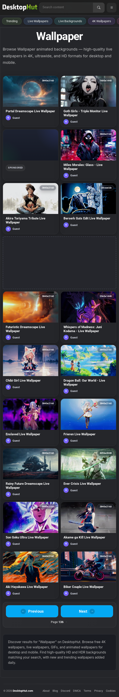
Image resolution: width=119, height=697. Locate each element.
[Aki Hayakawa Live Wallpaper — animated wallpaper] (30, 575)
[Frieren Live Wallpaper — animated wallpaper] (88, 422)
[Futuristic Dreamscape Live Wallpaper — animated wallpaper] (30, 317)
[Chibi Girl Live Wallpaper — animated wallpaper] (30, 370)
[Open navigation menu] (111, 7)
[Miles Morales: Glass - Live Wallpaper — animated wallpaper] (88, 154)
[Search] (98, 7)
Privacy (98, 690)
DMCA (77, 690)
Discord (65, 690)
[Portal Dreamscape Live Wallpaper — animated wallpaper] (30, 101)
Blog (55, 690)
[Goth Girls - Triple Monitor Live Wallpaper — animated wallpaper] (88, 101)
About (46, 690)
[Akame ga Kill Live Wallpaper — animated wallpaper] (88, 525)
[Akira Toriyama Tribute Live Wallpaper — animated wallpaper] (30, 208)
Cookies (111, 690)
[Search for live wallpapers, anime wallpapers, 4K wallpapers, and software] (66, 7)
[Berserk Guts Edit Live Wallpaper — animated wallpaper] (88, 208)
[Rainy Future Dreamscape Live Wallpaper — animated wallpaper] (30, 473)
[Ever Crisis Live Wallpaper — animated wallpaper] (88, 473)
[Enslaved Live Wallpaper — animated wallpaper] (30, 422)
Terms (87, 690)
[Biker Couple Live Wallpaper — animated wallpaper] (88, 575)
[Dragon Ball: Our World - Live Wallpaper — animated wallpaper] (88, 370)
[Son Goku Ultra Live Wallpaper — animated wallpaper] (30, 525)
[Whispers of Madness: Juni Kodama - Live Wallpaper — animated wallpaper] (88, 317)
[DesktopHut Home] (20, 7)
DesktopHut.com (23, 690)
